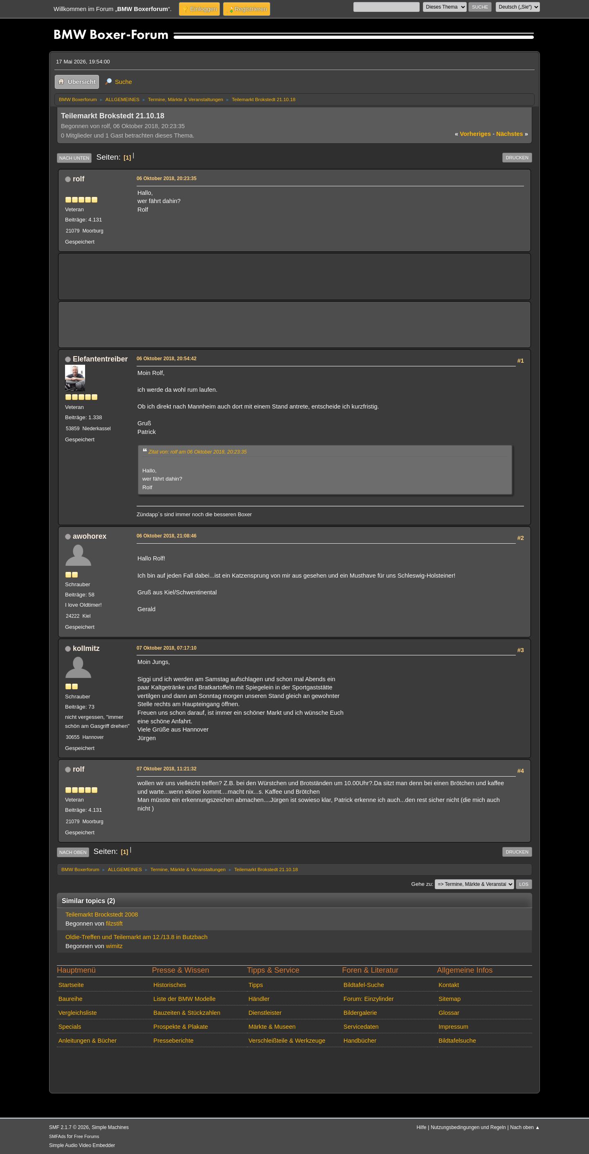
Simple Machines (110, 1127)
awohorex (89, 536)
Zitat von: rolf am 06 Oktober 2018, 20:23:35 (197, 452)
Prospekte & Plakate (180, 1026)
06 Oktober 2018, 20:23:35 (166, 178)
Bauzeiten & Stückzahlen (186, 1012)
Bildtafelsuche (457, 1040)
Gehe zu (421, 884)
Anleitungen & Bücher (87, 1040)
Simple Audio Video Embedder (82, 1145)
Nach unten (74, 158)
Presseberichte (173, 1040)
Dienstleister (264, 1012)
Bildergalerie (360, 1012)
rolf (78, 179)
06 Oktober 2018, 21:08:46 (166, 536)
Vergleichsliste (77, 1012)
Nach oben (73, 852)
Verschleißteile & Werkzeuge (286, 1040)
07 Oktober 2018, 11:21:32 (166, 769)
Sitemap (449, 999)
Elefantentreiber (100, 359)
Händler (259, 999)
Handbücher (360, 1040)
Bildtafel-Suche (364, 985)
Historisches (169, 985)
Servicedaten (361, 1026)
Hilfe (422, 1127)
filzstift (114, 923)
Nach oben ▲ (525, 1127)
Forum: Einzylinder (369, 999)
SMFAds (57, 1136)
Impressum (453, 1026)
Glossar (448, 1012)
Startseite (71, 985)
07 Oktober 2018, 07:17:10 (166, 648)
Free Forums (86, 1136)
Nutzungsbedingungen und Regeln (468, 1127)
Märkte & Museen (271, 1026)
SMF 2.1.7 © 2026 (69, 1127)
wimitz (114, 946)
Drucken (517, 157)
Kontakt (448, 985)
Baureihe (70, 999)
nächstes (512, 134)
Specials (69, 1026)
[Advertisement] (214, 270)
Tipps (255, 985)
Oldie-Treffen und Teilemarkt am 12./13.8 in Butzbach (136, 937)
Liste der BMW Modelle (184, 999)
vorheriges (473, 134)
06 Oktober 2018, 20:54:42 (166, 358)
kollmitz (86, 648)
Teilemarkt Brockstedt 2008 (101, 914)
